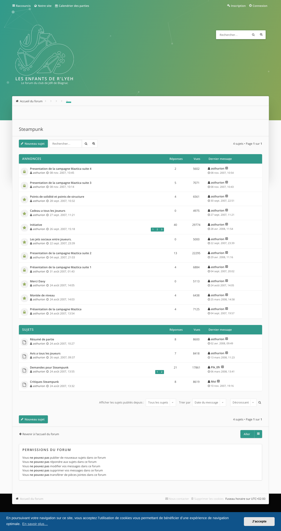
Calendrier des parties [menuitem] (72, 6)
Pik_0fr (215, 367)
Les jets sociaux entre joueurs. (51, 239)
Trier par (202, 402)
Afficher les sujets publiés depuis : (137, 402)
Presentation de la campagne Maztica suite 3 (61, 183)
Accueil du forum (31, 499)
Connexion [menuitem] (260, 6)
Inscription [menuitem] (238, 6)
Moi (213, 381)
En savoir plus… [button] (35, 524)
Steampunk (31, 129)
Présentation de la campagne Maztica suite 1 (61, 267)
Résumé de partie (42, 339)
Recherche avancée (261, 35)
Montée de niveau (42, 295)
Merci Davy (37, 281)
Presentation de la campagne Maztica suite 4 (61, 169)
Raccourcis (23, 6)
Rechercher (253, 35)
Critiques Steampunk (44, 382)
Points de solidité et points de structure (57, 197)
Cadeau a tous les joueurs (47, 211)
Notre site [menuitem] (42, 6)
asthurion (39, 173)
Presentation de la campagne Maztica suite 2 (61, 253)
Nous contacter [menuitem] (179, 499)
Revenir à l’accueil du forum (40, 434)
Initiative (36, 225)
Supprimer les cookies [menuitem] (208, 499)
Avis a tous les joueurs (45, 353)
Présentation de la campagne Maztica (56, 309)
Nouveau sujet (35, 144)
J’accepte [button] (259, 521)
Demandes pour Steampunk (49, 367)
